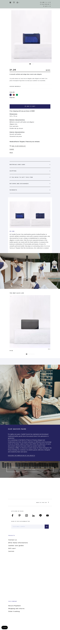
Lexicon (11, 551)
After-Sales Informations (18, 542)
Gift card (11, 548)
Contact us (12, 540)
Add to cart (30, 106)
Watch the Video (30, 469)
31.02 (11, 350)
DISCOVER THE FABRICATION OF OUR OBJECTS (21, 455)
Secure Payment (14, 605)
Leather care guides (16, 545)
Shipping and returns (16, 608)
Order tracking (14, 611)
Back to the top (42, 502)
